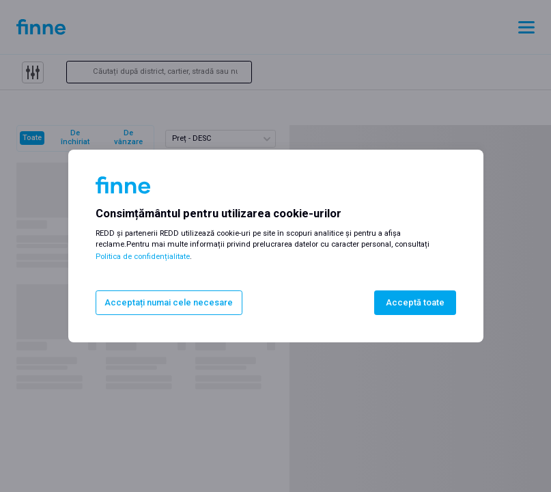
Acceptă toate (415, 302)
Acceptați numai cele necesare (168, 302)
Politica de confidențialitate (143, 256)
